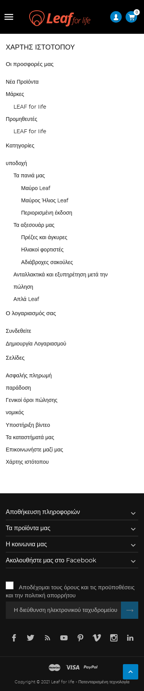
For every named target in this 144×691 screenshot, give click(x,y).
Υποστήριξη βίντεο (28, 425)
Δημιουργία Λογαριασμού (36, 344)
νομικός (15, 412)
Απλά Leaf (26, 299)
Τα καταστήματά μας (30, 437)
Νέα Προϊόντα (22, 82)
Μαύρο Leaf (35, 188)
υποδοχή (16, 163)
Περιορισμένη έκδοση (46, 213)
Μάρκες (15, 94)
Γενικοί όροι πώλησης (32, 400)
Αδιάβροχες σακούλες (47, 262)
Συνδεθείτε (18, 331)
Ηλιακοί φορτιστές (42, 250)
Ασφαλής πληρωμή (29, 376)
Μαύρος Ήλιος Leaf (44, 200)
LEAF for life (29, 107)
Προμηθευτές (21, 119)
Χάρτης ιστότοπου (27, 462)
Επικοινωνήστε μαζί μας (34, 450)
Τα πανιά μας (29, 176)
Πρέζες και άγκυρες (44, 237)
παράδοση (18, 388)
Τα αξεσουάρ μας (34, 225)
